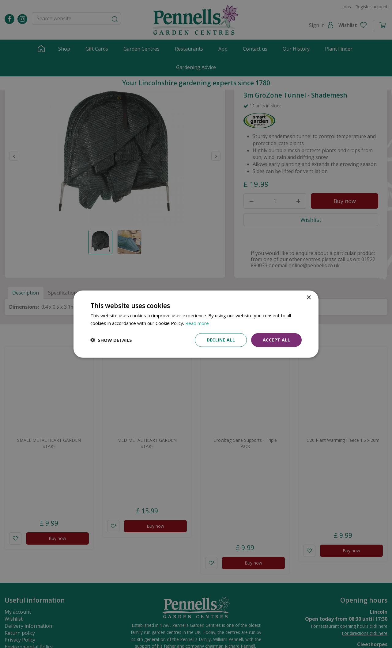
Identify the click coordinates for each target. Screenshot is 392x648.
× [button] (308, 297)
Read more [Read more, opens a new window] (197, 323)
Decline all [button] (221, 340)
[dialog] (196, 324)
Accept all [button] (276, 340)
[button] (111, 340)
